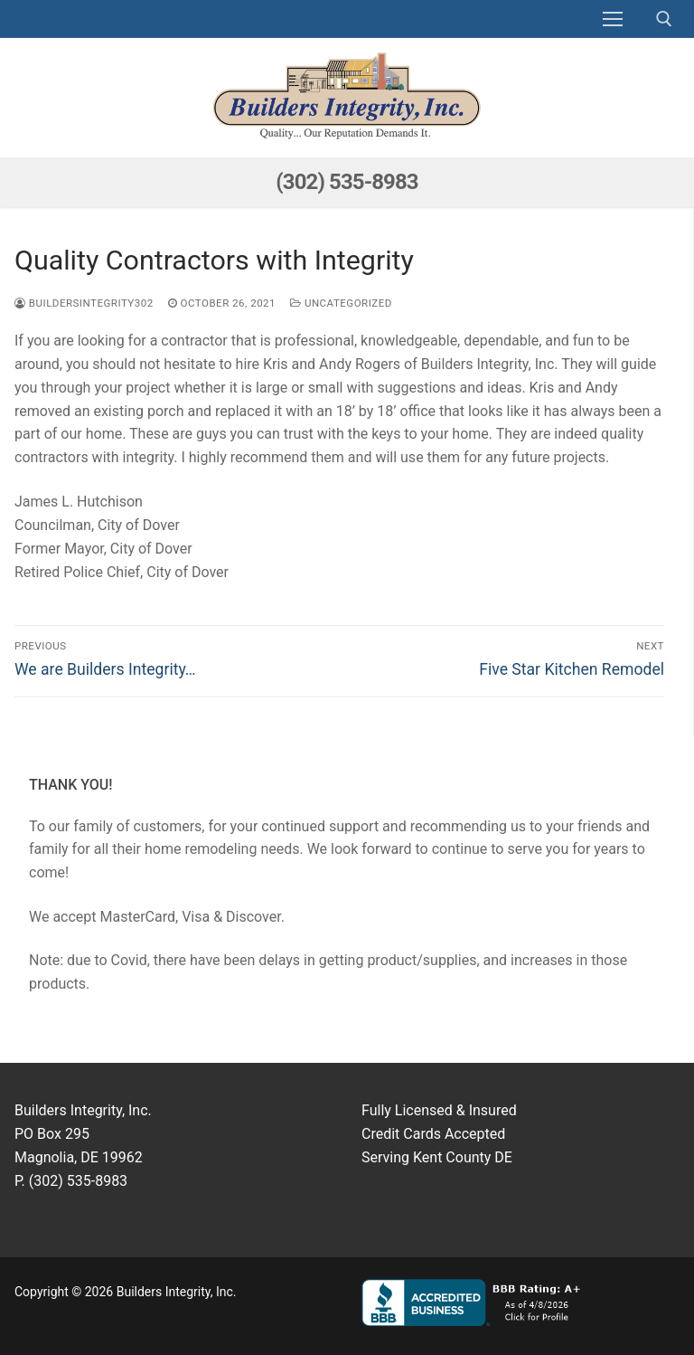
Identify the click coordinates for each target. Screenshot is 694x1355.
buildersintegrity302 (84, 303)
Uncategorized (341, 303)
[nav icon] (613, 19)
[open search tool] (664, 19)
